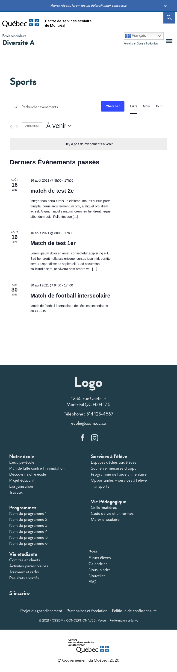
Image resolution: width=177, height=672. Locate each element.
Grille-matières (104, 507)
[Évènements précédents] (11, 126)
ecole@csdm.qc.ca (88, 423)
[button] (169, 41)
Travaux (16, 492)
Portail (93, 551)
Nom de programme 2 (28, 519)
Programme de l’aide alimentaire (119, 474)
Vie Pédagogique (108, 501)
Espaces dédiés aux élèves (113, 462)
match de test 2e (52, 191)
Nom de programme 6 (28, 543)
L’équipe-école (21, 462)
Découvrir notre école (27, 474)
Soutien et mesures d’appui (114, 468)
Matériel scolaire (105, 519)
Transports (100, 486)
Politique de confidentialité (134, 610)
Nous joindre (99, 569)
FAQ (92, 581)
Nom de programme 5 (28, 537)
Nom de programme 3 (28, 525)
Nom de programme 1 (28, 513)
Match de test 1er (53, 243)
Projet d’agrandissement (41, 610)
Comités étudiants (24, 560)
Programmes (22, 507)
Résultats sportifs (24, 578)
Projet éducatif (21, 480)
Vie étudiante (23, 553)
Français (135, 36)
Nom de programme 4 (28, 531)
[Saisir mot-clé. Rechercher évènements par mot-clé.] (55, 106)
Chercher (113, 106)
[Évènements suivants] (17, 126)
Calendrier (97, 563)
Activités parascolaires (28, 566)
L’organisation (21, 486)
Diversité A (18, 42)
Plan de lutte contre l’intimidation (37, 468)
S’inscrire (19, 593)
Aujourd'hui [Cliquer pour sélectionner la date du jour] (32, 125)
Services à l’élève (109, 456)
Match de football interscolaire (70, 295)
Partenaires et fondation (87, 610)
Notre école (21, 456)
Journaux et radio (24, 572)
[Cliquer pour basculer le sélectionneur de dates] (58, 125)
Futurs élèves (99, 557)
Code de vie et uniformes (112, 513)
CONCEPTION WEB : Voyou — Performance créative (102, 620)
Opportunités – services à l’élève (119, 480)
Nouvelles (97, 575)
